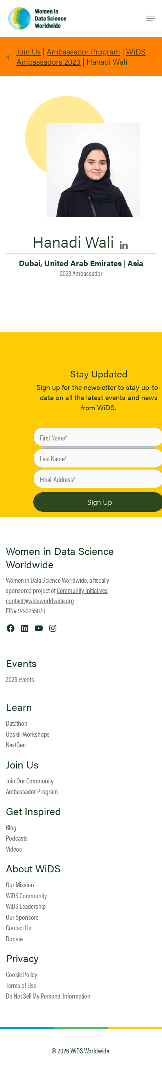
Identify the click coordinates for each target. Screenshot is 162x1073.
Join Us (28, 51)
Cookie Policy (21, 974)
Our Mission (20, 884)
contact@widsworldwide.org (40, 600)
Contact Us (18, 927)
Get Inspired (33, 811)
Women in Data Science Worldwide (60, 557)
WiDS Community (26, 895)
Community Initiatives (82, 590)
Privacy (22, 958)
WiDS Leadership (26, 906)
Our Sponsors (22, 917)
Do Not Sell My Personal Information (48, 995)
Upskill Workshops (28, 734)
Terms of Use (21, 985)
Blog (11, 827)
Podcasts (17, 838)
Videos (14, 849)
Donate (14, 938)
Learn (19, 707)
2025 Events (20, 679)
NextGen (16, 744)
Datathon (16, 723)
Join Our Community (30, 780)
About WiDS (33, 868)
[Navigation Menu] (150, 18)
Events (21, 663)
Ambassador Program (83, 51)
